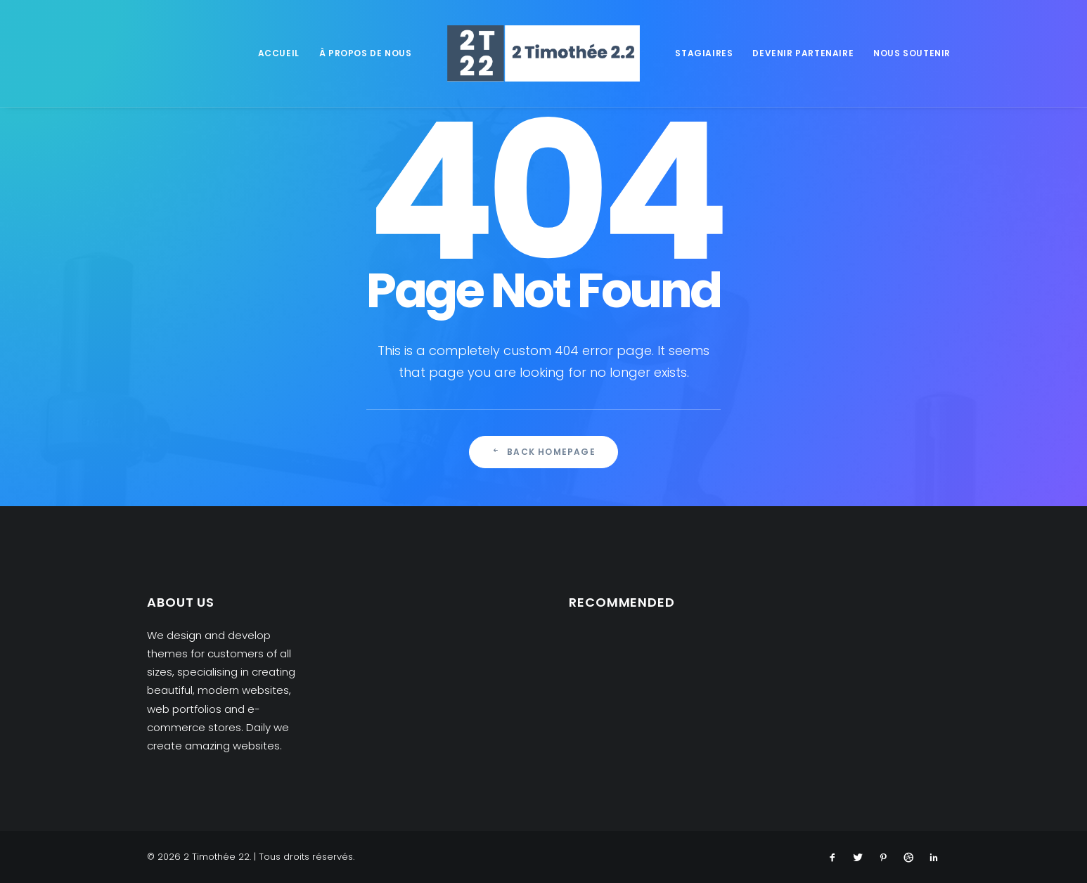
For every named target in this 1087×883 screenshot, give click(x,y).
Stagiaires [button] (704, 53)
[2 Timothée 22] (544, 53)
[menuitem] (278, 53)
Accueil (279, 53)
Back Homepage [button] (543, 452)
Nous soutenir (912, 53)
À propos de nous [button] (365, 53)
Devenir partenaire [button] (803, 53)
